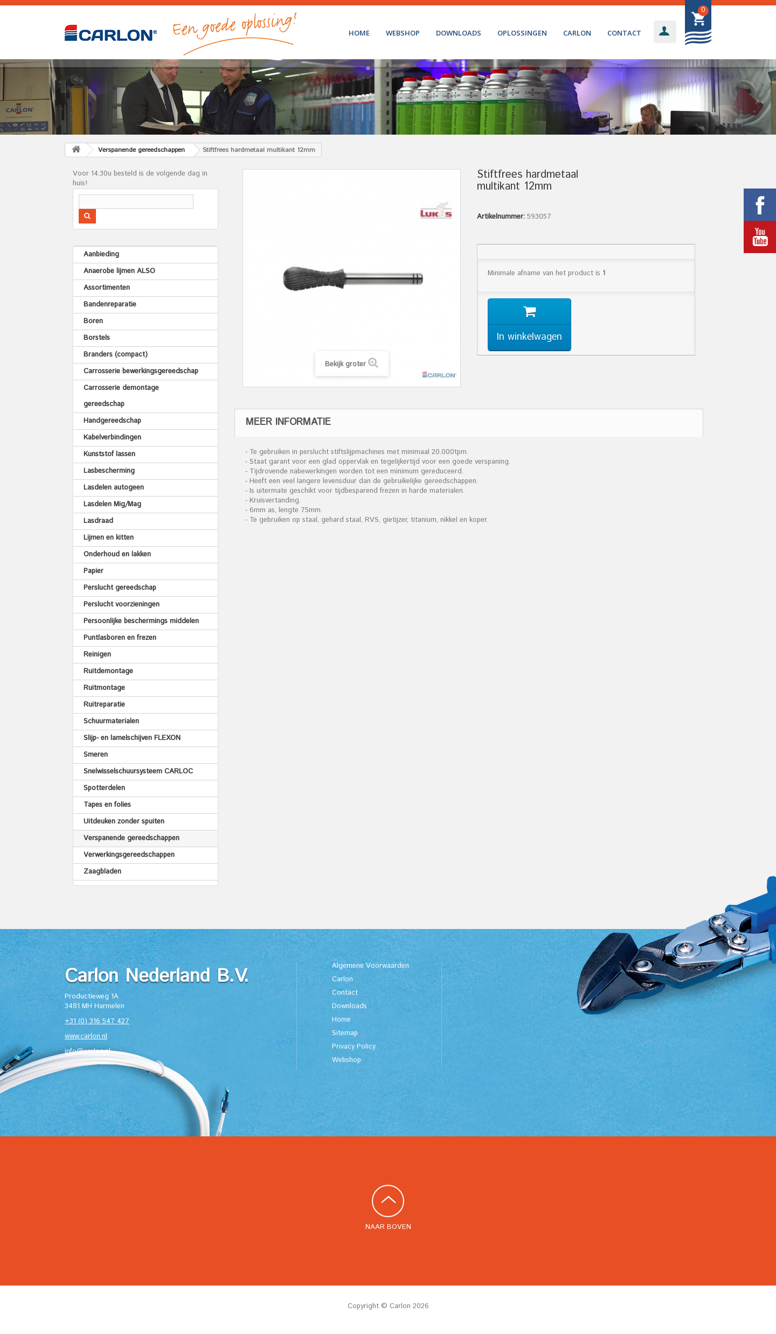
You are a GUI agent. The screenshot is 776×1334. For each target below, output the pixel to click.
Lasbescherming (109, 471)
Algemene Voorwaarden (370, 966)
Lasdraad (98, 521)
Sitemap (345, 1033)
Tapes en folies (107, 805)
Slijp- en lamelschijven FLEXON (132, 738)
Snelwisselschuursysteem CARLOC (138, 771)
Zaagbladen (102, 872)
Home (359, 33)
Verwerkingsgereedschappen (129, 855)
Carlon (577, 33)
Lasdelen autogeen (114, 488)
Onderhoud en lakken (117, 554)
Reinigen (97, 654)
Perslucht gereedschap (120, 588)
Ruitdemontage (108, 671)
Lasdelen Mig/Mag (112, 504)
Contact (624, 33)
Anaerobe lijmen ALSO (119, 271)
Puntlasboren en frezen (120, 638)
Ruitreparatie (104, 705)
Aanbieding (101, 254)
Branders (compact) (116, 355)
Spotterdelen (104, 788)
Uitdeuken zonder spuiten (124, 821)
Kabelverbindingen (112, 437)
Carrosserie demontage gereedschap (121, 396)
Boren (93, 321)
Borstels (97, 338)
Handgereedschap (112, 421)
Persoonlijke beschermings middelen (141, 621)
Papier (93, 571)
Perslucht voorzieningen (122, 604)
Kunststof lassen (109, 454)
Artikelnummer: (501, 217)
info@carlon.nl (87, 1051)
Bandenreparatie (110, 304)
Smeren (96, 755)
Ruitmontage (104, 688)
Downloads (458, 33)
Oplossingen (522, 33)
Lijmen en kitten (109, 538)
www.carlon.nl (86, 1036)
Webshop (403, 33)
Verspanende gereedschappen (131, 838)
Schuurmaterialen (111, 721)
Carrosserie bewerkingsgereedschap (141, 371)
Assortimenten (107, 288)
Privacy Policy (354, 1047)
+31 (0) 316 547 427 (97, 1021)
